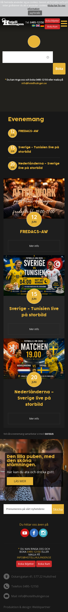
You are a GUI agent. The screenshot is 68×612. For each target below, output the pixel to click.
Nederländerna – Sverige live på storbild (38, 165)
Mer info (34, 246)
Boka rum (52, 26)
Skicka (58, 509)
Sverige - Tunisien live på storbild (34, 312)
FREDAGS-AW (28, 131)
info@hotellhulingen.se (34, 83)
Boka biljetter (52, 20)
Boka (59, 68)
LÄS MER (20, 481)
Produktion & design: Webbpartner (27, 607)
